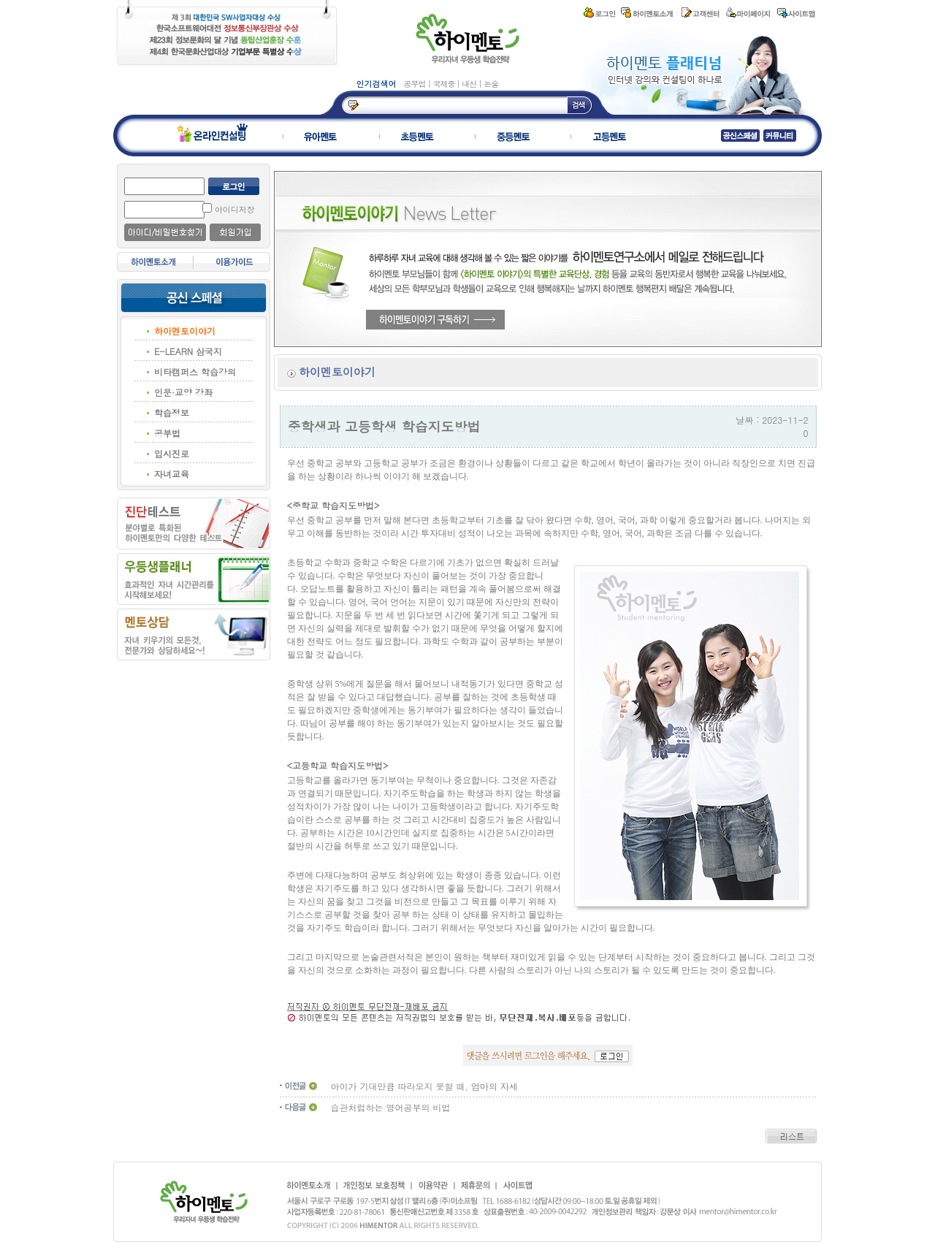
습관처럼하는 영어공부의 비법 (391, 1107)
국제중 (444, 83)
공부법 (416, 83)
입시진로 (171, 453)
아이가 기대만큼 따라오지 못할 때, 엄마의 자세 (425, 1086)
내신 (470, 83)
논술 (491, 83)
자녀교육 (171, 474)
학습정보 (171, 412)
